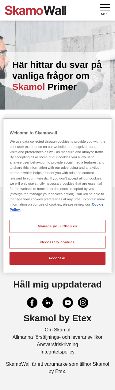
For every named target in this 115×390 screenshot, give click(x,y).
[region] (57, 195)
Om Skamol (58, 329)
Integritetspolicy (57, 351)
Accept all (57, 258)
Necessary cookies (57, 242)
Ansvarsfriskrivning (57, 344)
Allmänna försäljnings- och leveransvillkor (57, 337)
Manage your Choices (57, 226)
